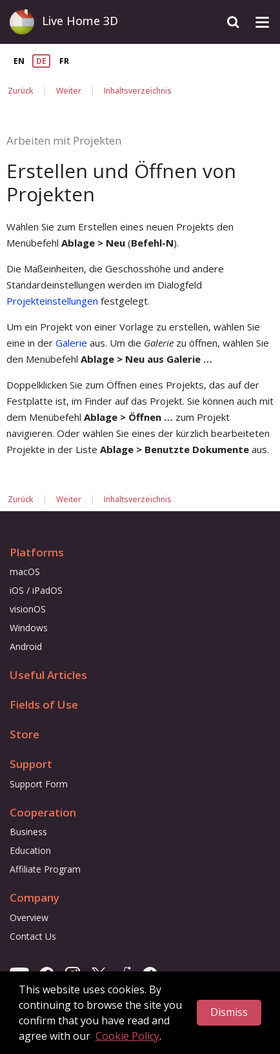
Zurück (21, 90)
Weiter (68, 90)
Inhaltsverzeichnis (138, 90)
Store (24, 734)
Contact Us (33, 936)
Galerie (71, 342)
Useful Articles (48, 674)
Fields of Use (44, 704)
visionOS (28, 609)
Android (26, 646)
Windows (29, 628)
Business (28, 832)
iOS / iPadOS (36, 590)
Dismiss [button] (229, 1012)
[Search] (233, 22)
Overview (29, 917)
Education (30, 850)
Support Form (39, 784)
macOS (25, 571)
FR (64, 61)
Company (34, 897)
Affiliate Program (45, 869)
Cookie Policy (127, 1036)
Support (31, 763)
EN (19, 61)
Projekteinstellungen (52, 300)
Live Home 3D (80, 20)
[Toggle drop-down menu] (262, 22)
